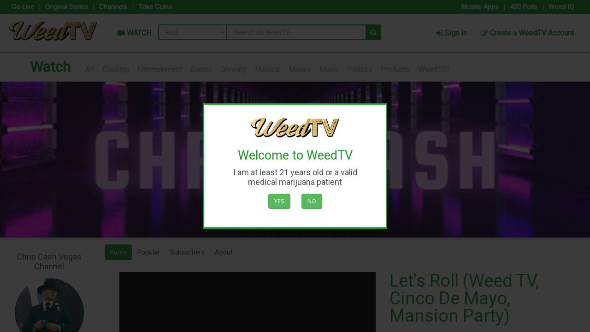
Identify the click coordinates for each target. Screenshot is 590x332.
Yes (279, 201)
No (311, 201)
